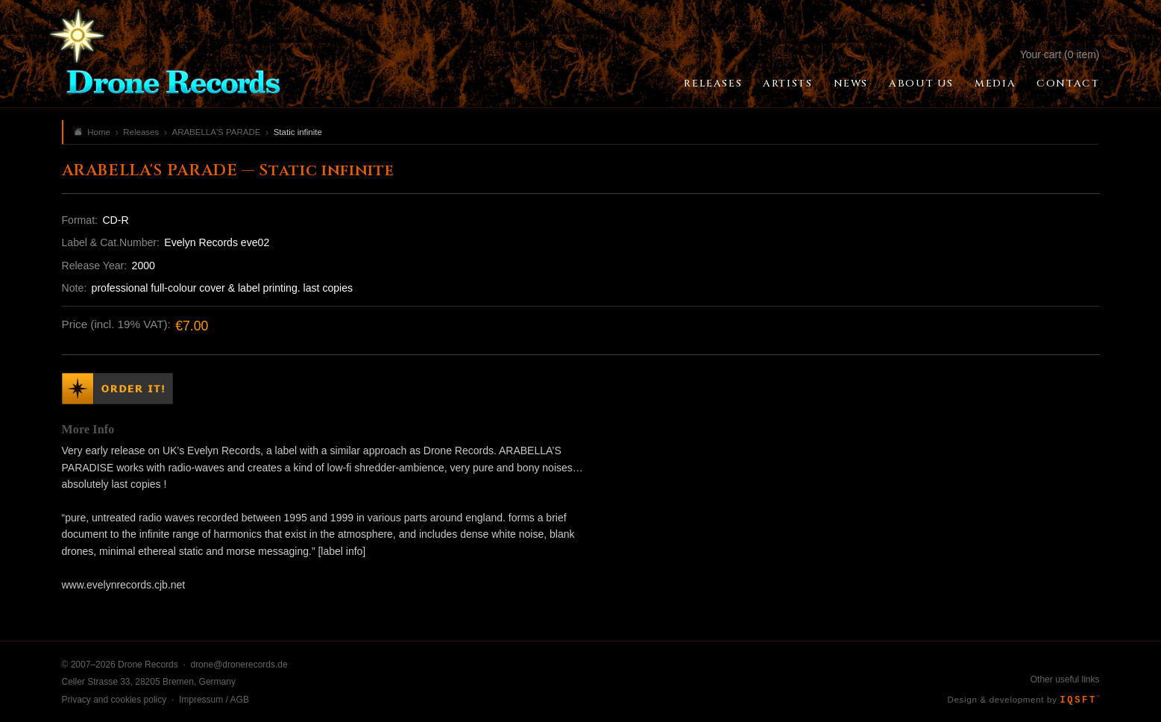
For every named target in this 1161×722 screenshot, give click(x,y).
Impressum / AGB (214, 699)
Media (995, 83)
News (851, 83)
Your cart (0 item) (1060, 54)
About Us (921, 83)
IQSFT (1080, 700)
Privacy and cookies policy (114, 699)
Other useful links (1065, 679)
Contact (1067, 83)
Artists (787, 83)
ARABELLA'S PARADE (216, 132)
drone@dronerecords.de (238, 664)
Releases (713, 83)
